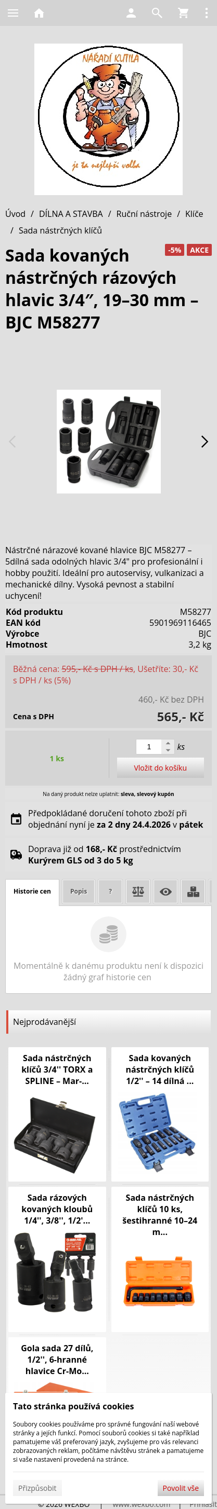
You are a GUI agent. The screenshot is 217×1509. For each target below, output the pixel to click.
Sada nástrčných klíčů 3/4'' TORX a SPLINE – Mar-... (57, 1069)
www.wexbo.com (141, 1504)
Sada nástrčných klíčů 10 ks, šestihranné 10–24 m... (159, 1215)
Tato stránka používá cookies (73, 1406)
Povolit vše (181, 1488)
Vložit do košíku (160, 768)
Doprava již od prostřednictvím (104, 854)
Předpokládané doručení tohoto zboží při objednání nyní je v (115, 818)
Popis (78, 891)
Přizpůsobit (37, 1488)
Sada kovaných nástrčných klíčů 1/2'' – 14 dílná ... (159, 1069)
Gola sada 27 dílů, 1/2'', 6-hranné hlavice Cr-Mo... (57, 1359)
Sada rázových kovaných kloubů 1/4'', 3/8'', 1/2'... (57, 1209)
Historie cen (32, 891)
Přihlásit (203, 1504)
